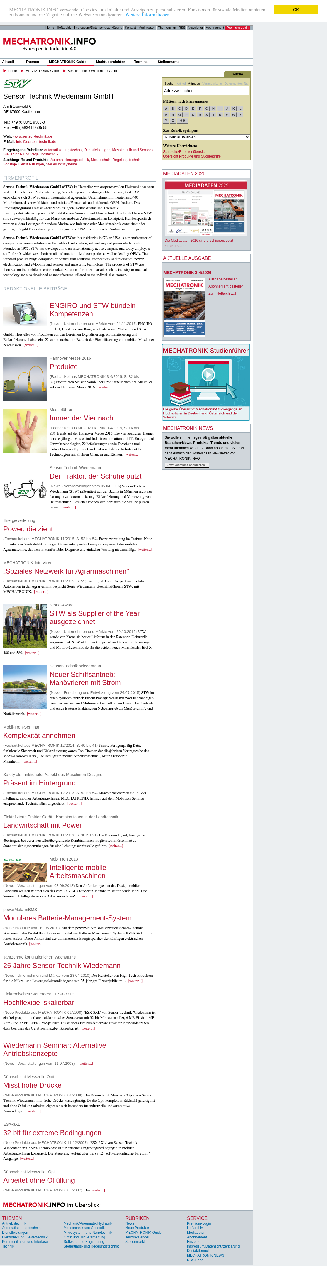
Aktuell (8, 62)
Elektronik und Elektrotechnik (25, 1237)
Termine (141, 62)
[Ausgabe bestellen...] (224, 279)
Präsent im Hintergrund (39, 783)
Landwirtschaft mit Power (42, 825)
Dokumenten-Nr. (236, 83)
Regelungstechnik (126, 160)
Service (197, 1218)
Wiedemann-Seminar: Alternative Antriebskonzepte (54, 1049)
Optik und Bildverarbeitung (84, 1237)
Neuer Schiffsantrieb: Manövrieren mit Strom (85, 678)
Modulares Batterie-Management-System (67, 918)
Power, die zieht (28, 529)
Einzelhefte (195, 1242)
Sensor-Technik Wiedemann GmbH (93, 70)
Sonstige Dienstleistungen (23, 164)
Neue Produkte (137, 1228)
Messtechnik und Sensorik (133, 150)
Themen (32, 62)
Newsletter (195, 27)
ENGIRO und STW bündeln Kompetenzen (93, 310)
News (129, 1223)
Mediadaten (147, 27)
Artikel (181, 83)
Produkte (64, 367)
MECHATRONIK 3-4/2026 (187, 272)
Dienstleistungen (97, 150)
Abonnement (215, 27)
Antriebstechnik (14, 1223)
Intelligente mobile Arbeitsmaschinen (78, 871)
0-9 (182, 120)
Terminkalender (137, 1237)
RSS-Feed (195, 1260)
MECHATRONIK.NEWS (205, 1255)
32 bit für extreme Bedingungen (52, 1133)
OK (296, 9)
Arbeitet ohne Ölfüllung (39, 1180)
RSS (181, 27)
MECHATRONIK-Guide (67, 62)
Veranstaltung (212, 83)
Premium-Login (238, 27)
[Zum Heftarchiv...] (222, 293)
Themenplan (167, 27)
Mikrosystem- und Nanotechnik (88, 1232)
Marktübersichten (110, 62)
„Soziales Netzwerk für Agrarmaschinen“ (66, 571)
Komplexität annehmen (39, 735)
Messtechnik (101, 160)
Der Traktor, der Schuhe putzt (96, 476)
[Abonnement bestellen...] (227, 286)
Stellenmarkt (168, 62)
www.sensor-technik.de (33, 136)
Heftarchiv (64, 27)
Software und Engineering (84, 1242)
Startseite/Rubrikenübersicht (185, 152)
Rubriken (137, 1218)
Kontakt (130, 27)
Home (49, 27)
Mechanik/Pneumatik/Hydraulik (88, 1223)
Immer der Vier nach (81, 418)
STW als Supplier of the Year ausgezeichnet (95, 617)
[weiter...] (31, 345)
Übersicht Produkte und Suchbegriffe (192, 156)
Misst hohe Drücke (32, 1085)
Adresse (194, 83)
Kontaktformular (199, 1251)
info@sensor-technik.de (36, 141)
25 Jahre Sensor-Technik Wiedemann (62, 965)
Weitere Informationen (147, 14)
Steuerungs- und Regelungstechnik (30, 154)
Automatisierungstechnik (63, 150)
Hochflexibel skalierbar (38, 1002)
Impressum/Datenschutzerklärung (98, 27)
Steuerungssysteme (61, 164)
